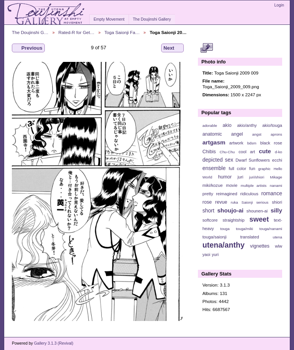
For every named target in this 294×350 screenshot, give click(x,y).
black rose (271, 143)
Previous (28, 48)
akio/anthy (246, 125)
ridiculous (249, 193)
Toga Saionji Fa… (122, 32)
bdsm (251, 143)
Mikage (276, 177)
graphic (264, 169)
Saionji (247, 202)
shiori (277, 202)
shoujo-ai (230, 210)
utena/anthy (224, 245)
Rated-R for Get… (77, 32)
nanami (276, 185)
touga (225, 229)
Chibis (209, 151)
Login (279, 5)
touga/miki (244, 229)
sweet (259, 219)
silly (276, 210)
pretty (208, 193)
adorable (210, 125)
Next (172, 48)
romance (271, 193)
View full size (206, 48)
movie (231, 185)
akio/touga (272, 125)
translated (249, 237)
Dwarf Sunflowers (252, 160)
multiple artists (253, 185)
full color (237, 168)
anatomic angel (223, 134)
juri (240, 177)
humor (225, 177)
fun (252, 168)
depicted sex (218, 160)
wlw (278, 246)
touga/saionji (215, 237)
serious (262, 202)
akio (227, 125)
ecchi (277, 160)
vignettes (260, 246)
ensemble (214, 168)
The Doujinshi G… (30, 32)
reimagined (226, 193)
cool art (246, 151)
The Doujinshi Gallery (152, 19)
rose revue (215, 202)
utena (277, 237)
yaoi (207, 254)
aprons (276, 134)
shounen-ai (257, 211)
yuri (215, 254)
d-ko (278, 152)
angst (256, 134)
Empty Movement (108, 19)
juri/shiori (256, 177)
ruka (234, 202)
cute (265, 151)
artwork (236, 143)
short (208, 210)
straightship (233, 220)
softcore (210, 220)
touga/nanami (271, 229)
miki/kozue (213, 185)
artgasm (214, 142)
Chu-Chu (227, 152)
